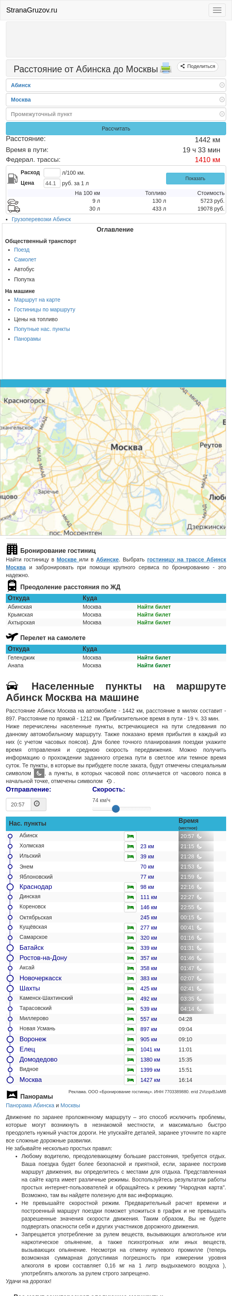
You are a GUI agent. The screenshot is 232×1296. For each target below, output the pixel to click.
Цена (27, 183)
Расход (30, 172)
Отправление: (28, 789)
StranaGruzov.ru (31, 10)
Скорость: (108, 789)
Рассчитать (116, 128)
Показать (195, 178)
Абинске (107, 559)
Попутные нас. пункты (42, 329)
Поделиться (200, 66)
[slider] (116, 809)
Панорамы (27, 339)
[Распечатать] (165, 70)
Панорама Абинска (30, 1105)
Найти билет (154, 607)
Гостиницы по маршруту (44, 309)
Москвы (70, 1105)
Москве (68, 559)
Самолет (25, 259)
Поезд (22, 250)
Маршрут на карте (37, 300)
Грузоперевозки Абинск (41, 219)
